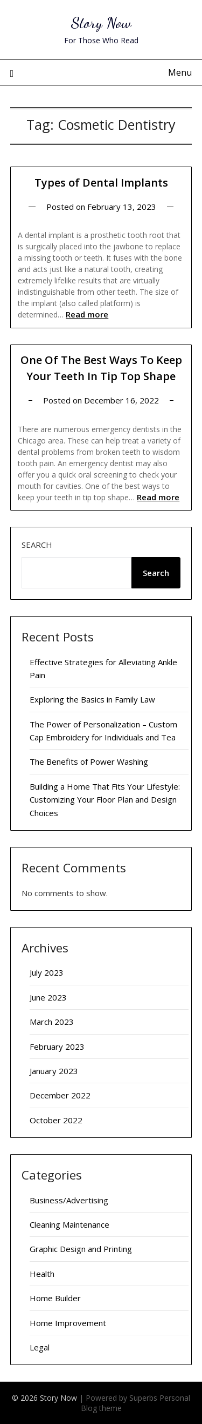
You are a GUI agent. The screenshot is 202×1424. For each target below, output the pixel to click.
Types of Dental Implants (101, 182)
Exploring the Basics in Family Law (92, 699)
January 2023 (54, 1070)
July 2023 (47, 972)
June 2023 (48, 997)
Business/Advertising (69, 1200)
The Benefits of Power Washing (89, 761)
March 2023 (52, 1021)
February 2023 (57, 1046)
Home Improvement (68, 1322)
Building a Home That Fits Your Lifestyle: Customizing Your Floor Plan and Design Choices (105, 799)
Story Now (101, 22)
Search (37, 544)
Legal (40, 1347)
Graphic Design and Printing (81, 1248)
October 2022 (56, 1120)
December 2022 (60, 1095)
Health (42, 1273)
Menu (180, 72)
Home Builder (55, 1298)
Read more (87, 314)
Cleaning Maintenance (69, 1224)
